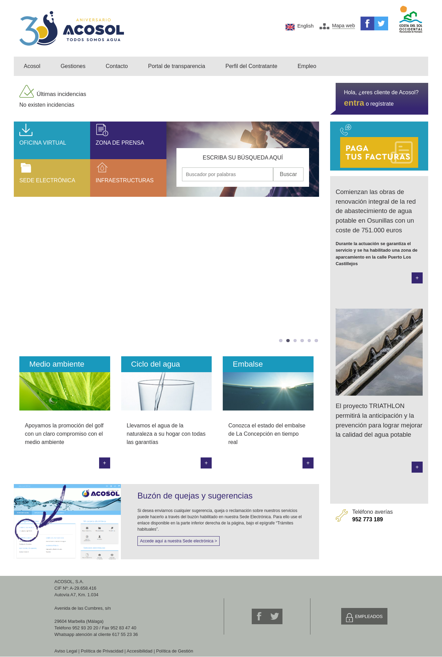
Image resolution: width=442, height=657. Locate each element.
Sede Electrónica (47, 180)
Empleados (369, 616)
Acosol (32, 66)
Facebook (367, 23)
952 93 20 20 (85, 627)
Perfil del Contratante (251, 66)
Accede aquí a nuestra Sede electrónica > (178, 541)
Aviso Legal (66, 651)
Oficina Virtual (42, 143)
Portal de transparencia (176, 66)
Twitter (381, 23)
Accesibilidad (140, 651)
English (305, 26)
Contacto (117, 66)
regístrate (382, 104)
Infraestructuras (125, 180)
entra (354, 102)
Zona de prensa (120, 143)
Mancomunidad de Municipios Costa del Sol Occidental (411, 19)
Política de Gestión (174, 651)
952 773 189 (367, 519)
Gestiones (72, 66)
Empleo (307, 66)
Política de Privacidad (102, 651)
